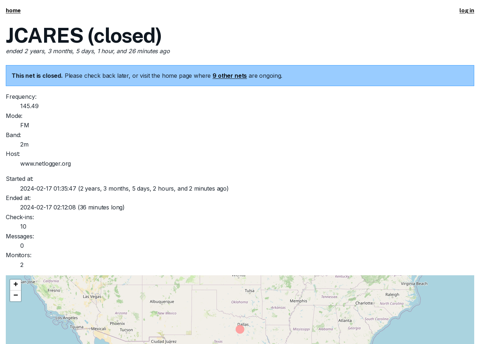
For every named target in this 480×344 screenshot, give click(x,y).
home (13, 10)
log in (466, 10)
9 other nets (230, 75)
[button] (15, 285)
